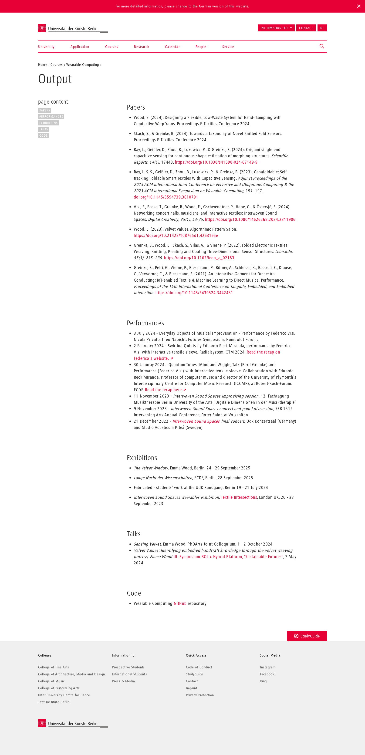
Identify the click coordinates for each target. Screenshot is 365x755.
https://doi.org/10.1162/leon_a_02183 (199, 257)
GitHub (180, 603)
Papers (44, 110)
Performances (51, 117)
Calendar (172, 46)
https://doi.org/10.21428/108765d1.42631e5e (176, 235)
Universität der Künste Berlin (56, 25)
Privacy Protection (200, 695)
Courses (111, 46)
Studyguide (194, 674)
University (46, 46)
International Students (129, 674)
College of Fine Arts (53, 667)
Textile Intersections (239, 497)
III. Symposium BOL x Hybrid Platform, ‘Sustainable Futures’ (228, 556)
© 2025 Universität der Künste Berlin (62, 721)
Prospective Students (128, 667)
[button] (322, 46)
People (201, 46)
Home (42, 64)
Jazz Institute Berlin (54, 702)
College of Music (51, 681)
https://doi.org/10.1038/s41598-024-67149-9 (216, 162)
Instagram (268, 667)
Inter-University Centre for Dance (64, 695)
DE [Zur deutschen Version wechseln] (322, 28)
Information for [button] (274, 28)
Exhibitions (48, 123)
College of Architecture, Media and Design (71, 674)
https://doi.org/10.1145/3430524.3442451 (194, 292)
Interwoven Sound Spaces (196, 421)
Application (80, 46)
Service (228, 46)
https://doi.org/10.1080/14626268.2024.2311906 (250, 219)
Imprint (191, 688)
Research (141, 46)
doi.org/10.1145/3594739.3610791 (166, 197)
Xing (263, 681)
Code (43, 135)
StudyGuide (307, 636)
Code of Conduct (199, 667)
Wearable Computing (82, 64)
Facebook (267, 674)
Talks (43, 129)
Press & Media (123, 681)
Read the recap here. (164, 389)
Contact (306, 28)
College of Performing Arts (59, 688)
